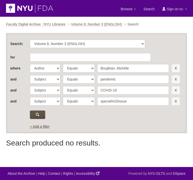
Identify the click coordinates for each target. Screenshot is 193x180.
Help (41, 174)
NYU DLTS (156, 174)
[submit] (37, 114)
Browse (128, 9)
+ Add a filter (40, 126)
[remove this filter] (175, 68)
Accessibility (88, 173)
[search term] (133, 68)
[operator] (79, 68)
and (13, 79)
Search (149, 9)
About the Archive (21, 174)
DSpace (179, 174)
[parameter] (45, 68)
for (12, 57)
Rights (68, 174)
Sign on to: (174, 9)
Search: (16, 44)
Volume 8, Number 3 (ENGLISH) (96, 24)
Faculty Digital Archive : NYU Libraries (36, 24)
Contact (54, 174)
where (15, 68)
